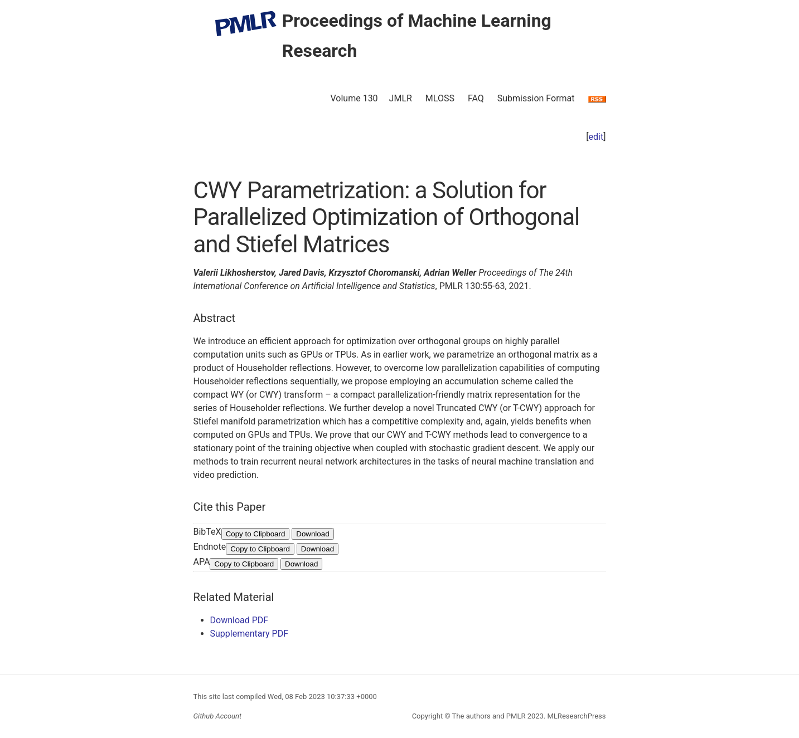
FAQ (476, 98)
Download (312, 534)
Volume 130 (353, 98)
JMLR (400, 98)
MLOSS (439, 98)
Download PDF (239, 620)
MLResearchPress (575, 716)
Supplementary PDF (249, 633)
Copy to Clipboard (255, 534)
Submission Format (536, 98)
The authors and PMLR (489, 716)
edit (596, 136)
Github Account (217, 716)
